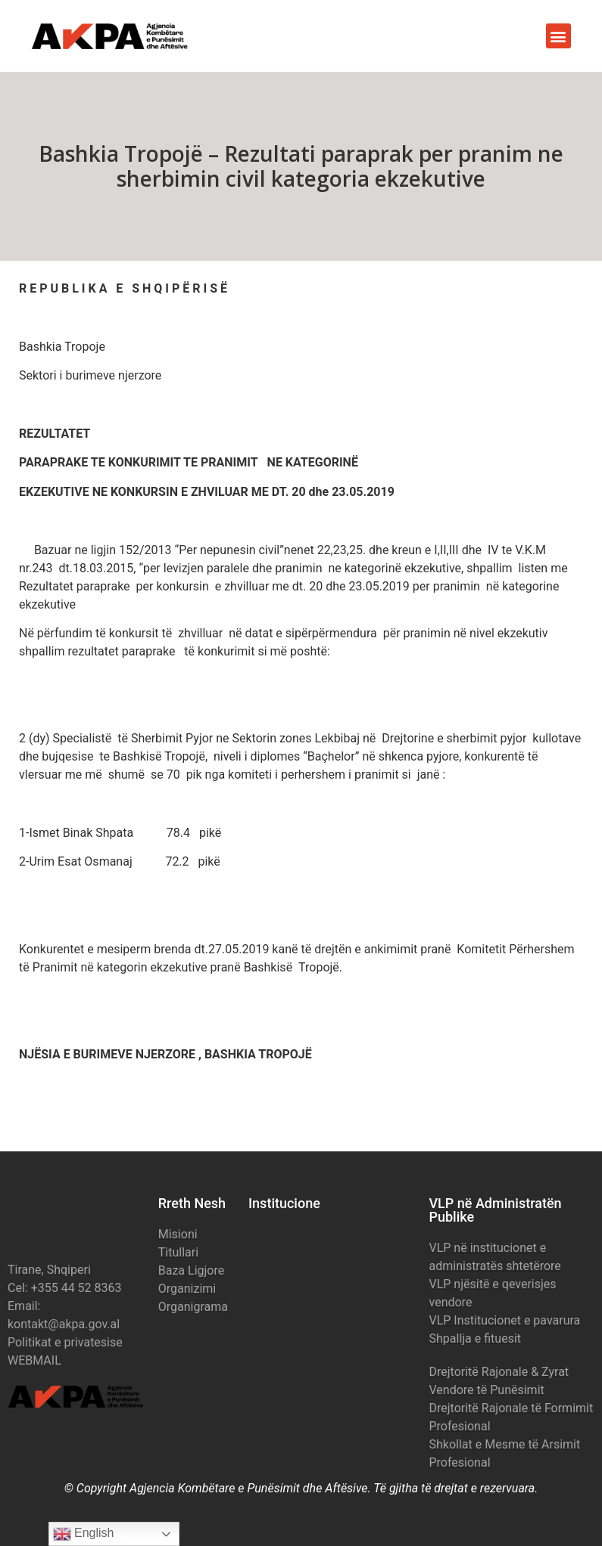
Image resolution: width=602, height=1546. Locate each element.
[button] (558, 35)
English (83, 1534)
